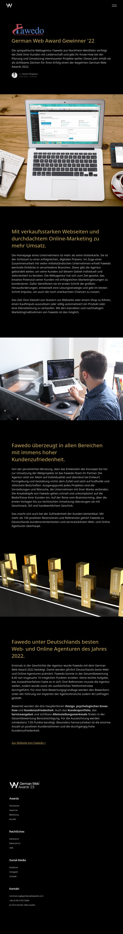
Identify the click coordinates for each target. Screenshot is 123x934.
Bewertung (14, 815)
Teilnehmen (14, 806)
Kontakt (12, 819)
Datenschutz (15, 843)
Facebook (13, 867)
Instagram (13, 872)
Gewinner (13, 810)
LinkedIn (13, 876)
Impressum (14, 839)
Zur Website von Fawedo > (29, 743)
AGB (11, 848)
